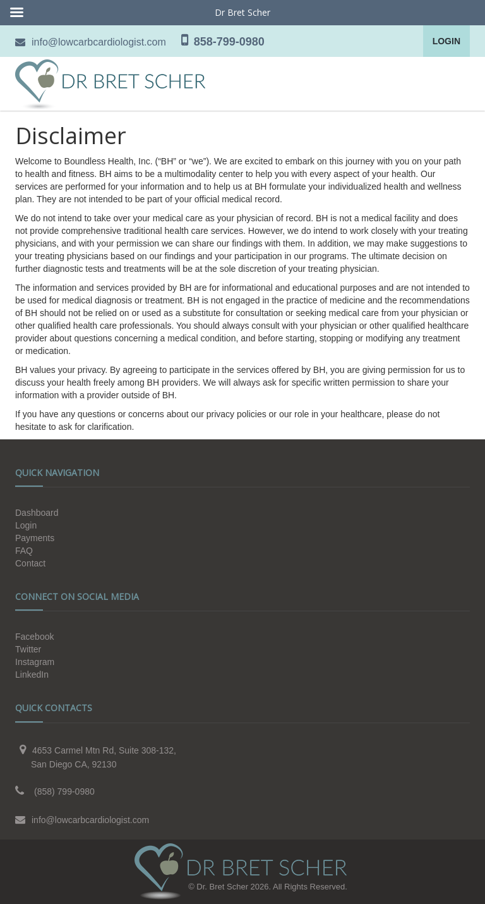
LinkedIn (32, 674)
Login (446, 41)
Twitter (28, 649)
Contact (30, 563)
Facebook (34, 637)
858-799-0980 (229, 41)
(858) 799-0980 (64, 791)
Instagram (34, 662)
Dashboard (37, 513)
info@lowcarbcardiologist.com (99, 42)
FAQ (24, 551)
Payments (34, 538)
